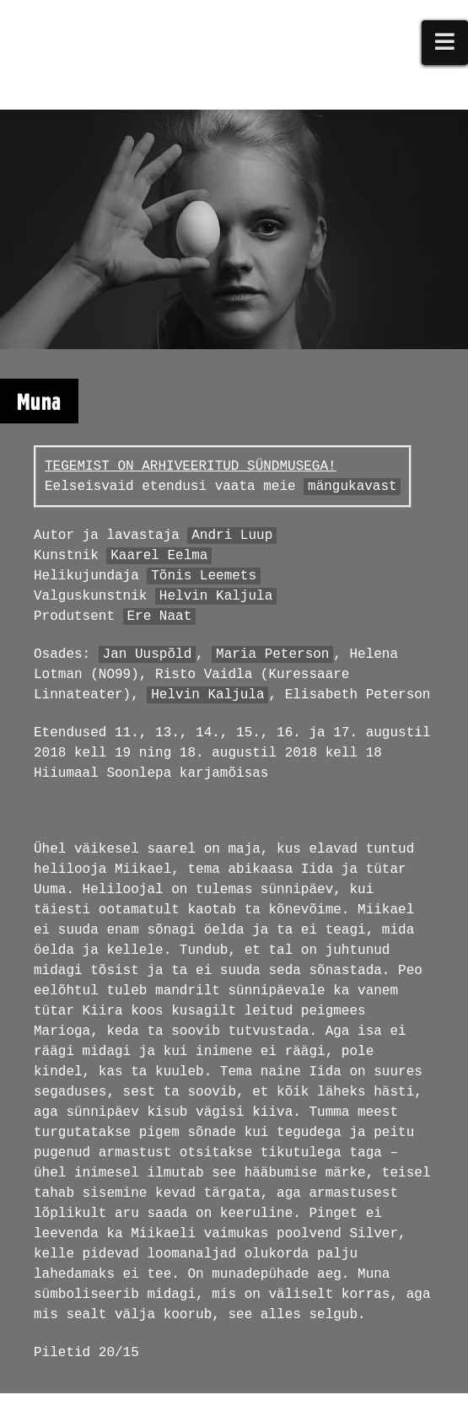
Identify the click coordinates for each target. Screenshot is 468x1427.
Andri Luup (231, 535)
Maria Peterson (272, 654)
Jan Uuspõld (147, 654)
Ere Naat (158, 616)
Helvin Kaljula (215, 596)
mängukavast (352, 486)
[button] (445, 42)
